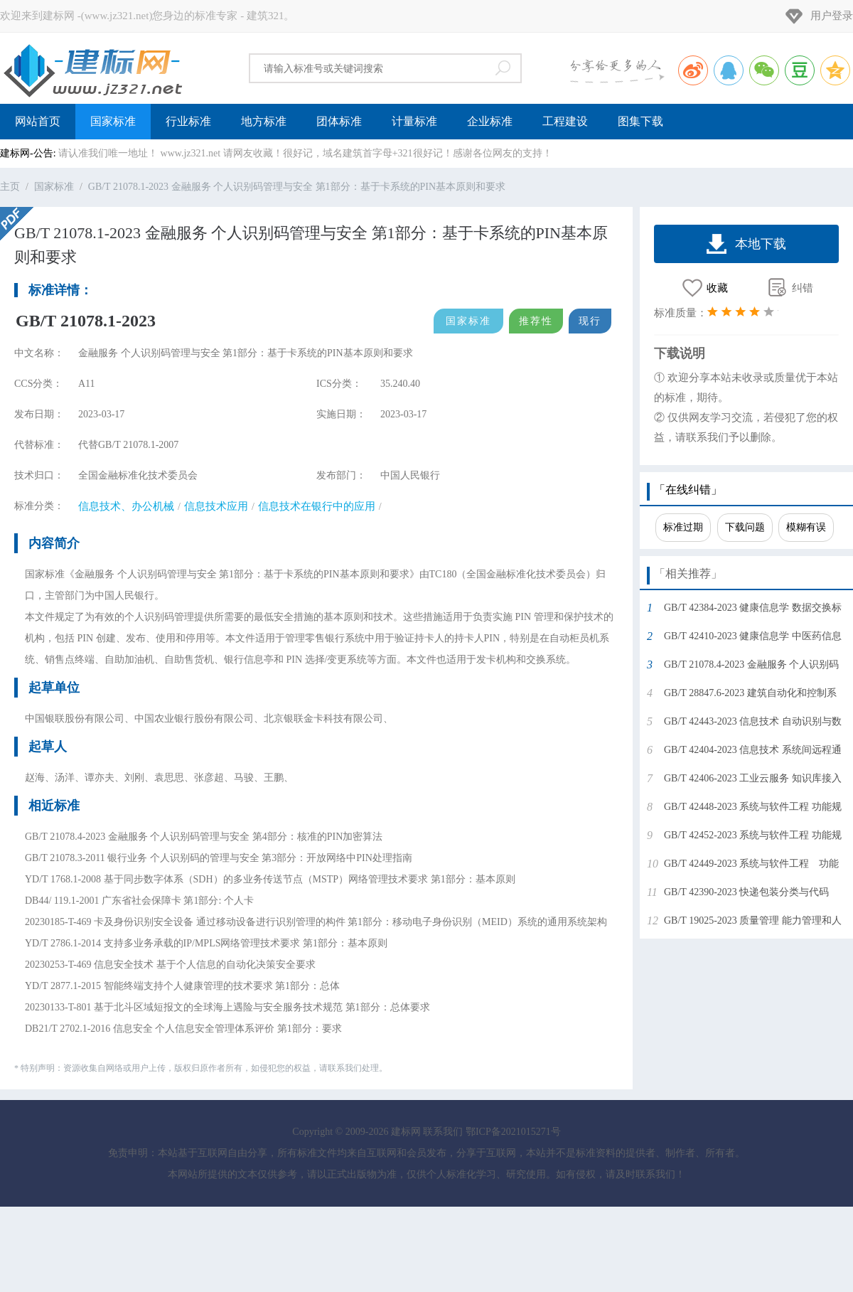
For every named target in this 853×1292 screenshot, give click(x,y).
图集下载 (640, 121)
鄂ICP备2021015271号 (513, 1131)
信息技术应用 (216, 506)
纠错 (802, 288)
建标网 (92, 68)
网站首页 (37, 121)
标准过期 (683, 527)
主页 (10, 186)
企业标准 (490, 121)
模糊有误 (806, 527)
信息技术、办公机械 (126, 506)
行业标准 (188, 121)
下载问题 (745, 527)
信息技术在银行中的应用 (316, 506)
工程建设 (565, 121)
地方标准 (263, 121)
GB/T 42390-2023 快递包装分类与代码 (746, 892)
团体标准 (339, 121)
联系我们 (443, 1131)
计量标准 (414, 121)
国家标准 (113, 121)
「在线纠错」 (688, 490)
